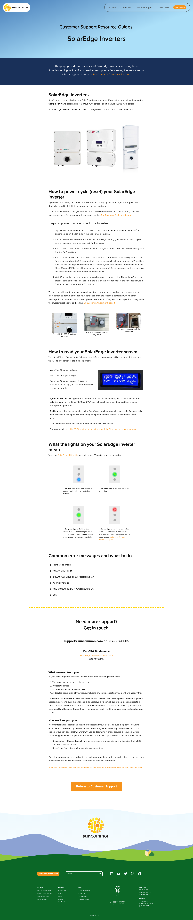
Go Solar (112, 7)
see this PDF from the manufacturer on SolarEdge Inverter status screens (100, 429)
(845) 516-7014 (144, 894)
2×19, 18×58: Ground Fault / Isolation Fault (73, 576)
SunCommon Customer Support (111, 74)
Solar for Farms (42, 899)
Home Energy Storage (44, 893)
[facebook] (139, 874)
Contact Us (81, 893)
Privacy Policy (82, 896)
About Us (126, 7)
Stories (60, 896)
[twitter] (125, 874)
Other (55, 594)
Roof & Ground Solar (44, 890)
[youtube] (118, 874)
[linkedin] (111, 874)
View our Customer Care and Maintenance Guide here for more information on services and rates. (95, 767)
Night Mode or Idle (62, 564)
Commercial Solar (43, 896)
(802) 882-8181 (144, 906)
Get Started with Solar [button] (48, 873)
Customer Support (144, 7)
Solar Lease (163, 7)
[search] (84, 873)
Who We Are (62, 890)
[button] (179, 7)
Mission (60, 893)
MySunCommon (83, 899)
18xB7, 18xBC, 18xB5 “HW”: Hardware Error (74, 588)
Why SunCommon (64, 902)
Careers (60, 899)
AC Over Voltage (61, 582)
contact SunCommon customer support (112, 538)
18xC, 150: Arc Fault (62, 570)
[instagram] (132, 874)
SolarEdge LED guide (68, 455)
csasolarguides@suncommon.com (96, 655)
